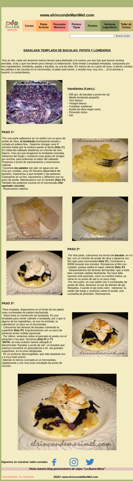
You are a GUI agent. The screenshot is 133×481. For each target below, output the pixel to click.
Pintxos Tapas (76, 26)
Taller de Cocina (126, 26)
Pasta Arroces (44, 26)
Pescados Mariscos (59, 26)
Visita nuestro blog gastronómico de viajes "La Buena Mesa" (67, 468)
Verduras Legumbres (110, 26)
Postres (92, 25)
